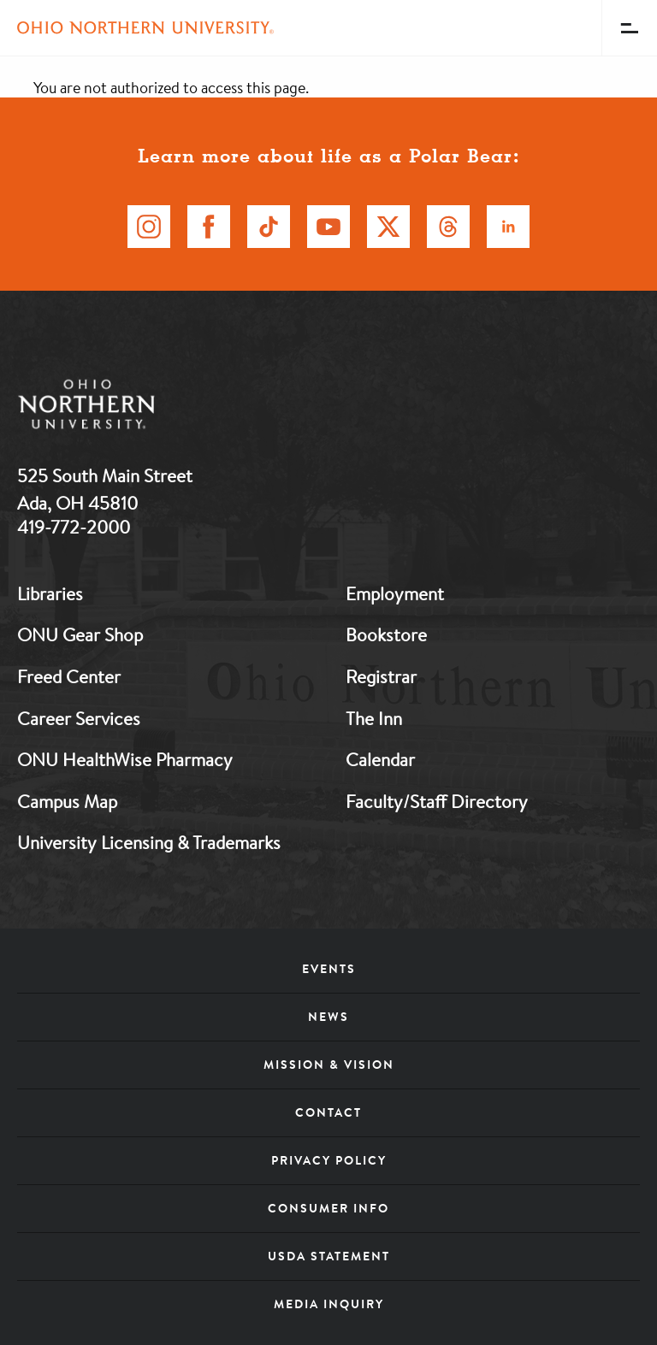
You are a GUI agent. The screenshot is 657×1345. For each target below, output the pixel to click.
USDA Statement (329, 1256)
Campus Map (67, 801)
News (328, 1016)
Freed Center (69, 676)
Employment (395, 593)
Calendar (380, 759)
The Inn (374, 718)
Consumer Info (328, 1208)
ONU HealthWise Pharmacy (125, 759)
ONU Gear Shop (80, 634)
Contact (328, 1112)
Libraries (50, 593)
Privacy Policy (329, 1160)
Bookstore (386, 634)
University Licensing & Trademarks (149, 842)
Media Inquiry (329, 1304)
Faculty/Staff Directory (437, 801)
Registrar (381, 676)
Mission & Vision (328, 1064)
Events (329, 968)
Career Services (78, 718)
